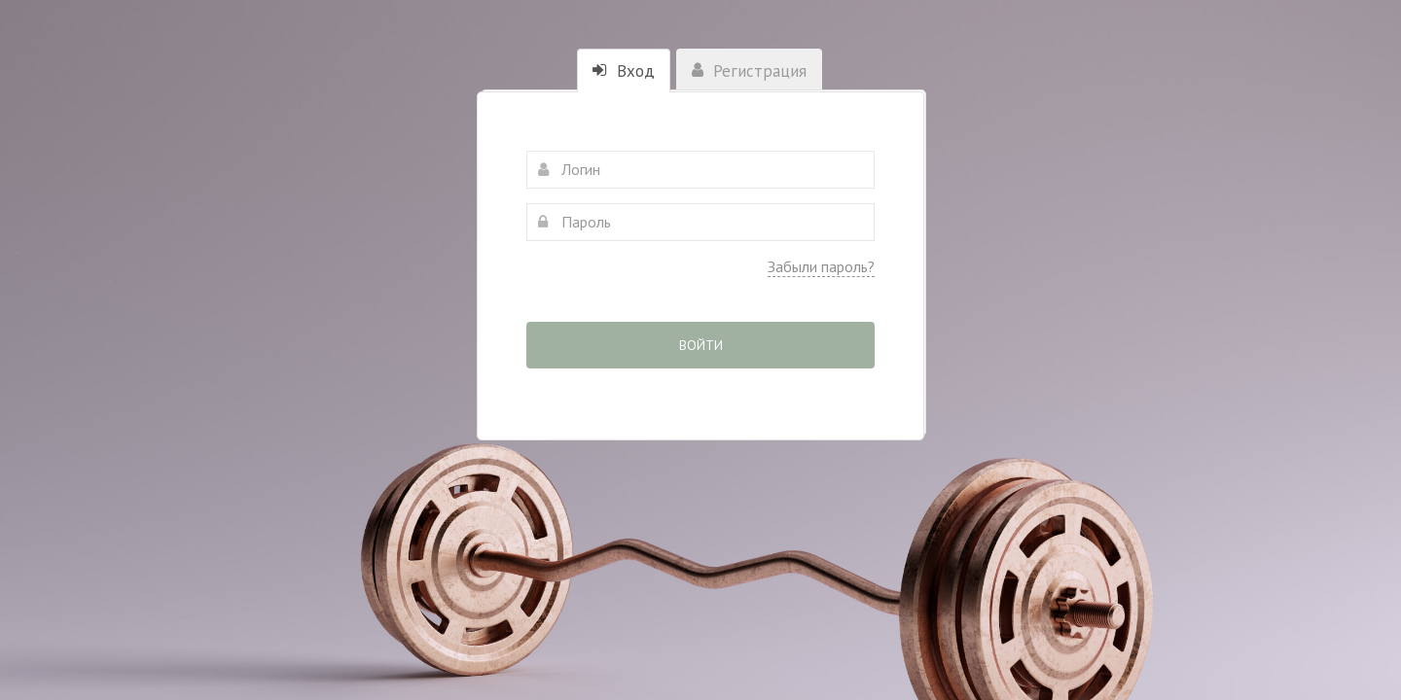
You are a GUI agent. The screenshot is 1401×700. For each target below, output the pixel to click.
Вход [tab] (624, 71)
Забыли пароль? (821, 266)
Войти (701, 345)
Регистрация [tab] (749, 71)
